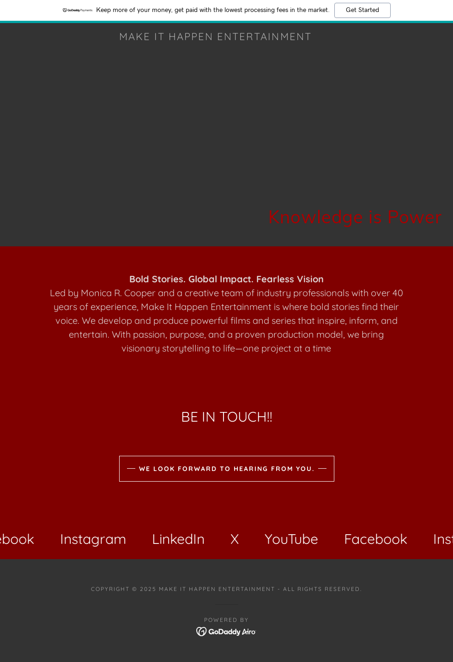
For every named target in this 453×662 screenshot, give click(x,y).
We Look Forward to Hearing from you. (226, 469)
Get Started (362, 10)
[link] (215, 37)
